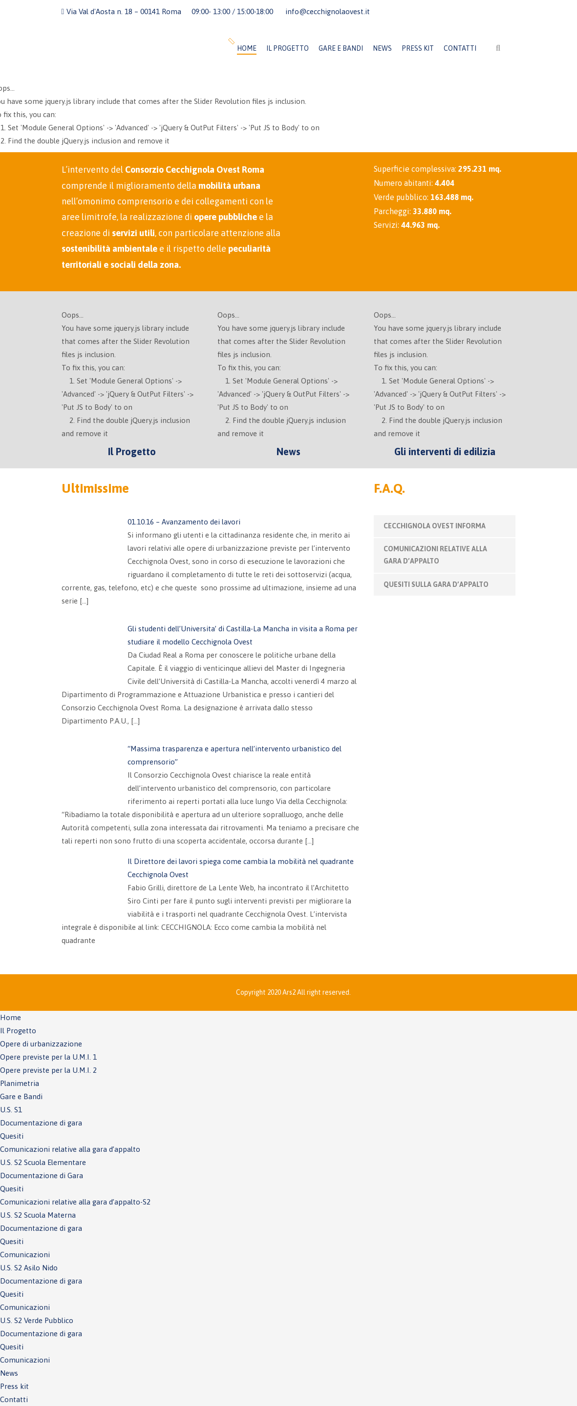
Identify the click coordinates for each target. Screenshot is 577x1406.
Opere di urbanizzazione (41, 1044)
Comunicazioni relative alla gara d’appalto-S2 (75, 1202)
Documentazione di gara (41, 1123)
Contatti (460, 48)
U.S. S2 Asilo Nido (29, 1268)
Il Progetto (287, 48)
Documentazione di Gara (41, 1175)
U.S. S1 (11, 1109)
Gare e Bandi (341, 48)
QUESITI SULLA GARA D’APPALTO (436, 584)
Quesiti (11, 1136)
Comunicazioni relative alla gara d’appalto (70, 1149)
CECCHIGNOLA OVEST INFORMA (435, 526)
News (382, 48)
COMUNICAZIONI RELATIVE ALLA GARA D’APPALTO (435, 555)
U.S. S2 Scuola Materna (38, 1215)
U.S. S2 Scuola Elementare (43, 1162)
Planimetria (19, 1083)
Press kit (418, 48)
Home (246, 48)
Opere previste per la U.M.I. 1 (48, 1057)
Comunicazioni (25, 1254)
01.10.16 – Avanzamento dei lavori (184, 522)
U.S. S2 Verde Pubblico (36, 1320)
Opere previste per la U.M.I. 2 (48, 1070)
